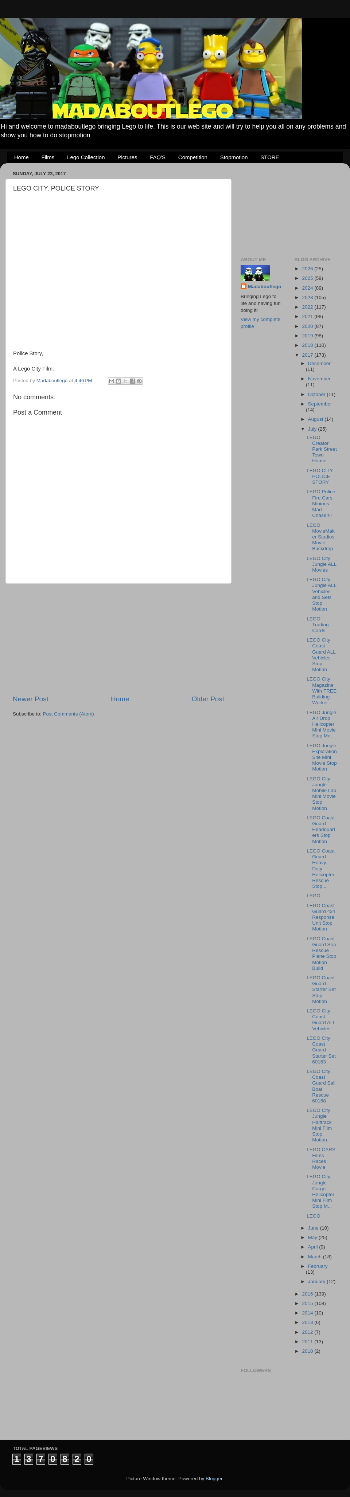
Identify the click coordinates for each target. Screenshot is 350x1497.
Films (48, 157)
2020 (308, 326)
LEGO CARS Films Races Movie (321, 1158)
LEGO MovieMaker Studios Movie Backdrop (321, 537)
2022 (308, 307)
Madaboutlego (264, 286)
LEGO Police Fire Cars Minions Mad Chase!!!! (321, 503)
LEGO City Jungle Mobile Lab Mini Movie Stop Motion (321, 793)
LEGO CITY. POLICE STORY (320, 476)
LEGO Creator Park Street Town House (322, 449)
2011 (308, 1341)
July (313, 429)
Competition (192, 157)
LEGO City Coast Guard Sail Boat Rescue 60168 (321, 1086)
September (320, 404)
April (313, 1247)
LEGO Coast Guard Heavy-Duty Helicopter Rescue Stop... (321, 868)
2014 (308, 1313)
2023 (308, 297)
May (313, 1237)
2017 (308, 355)
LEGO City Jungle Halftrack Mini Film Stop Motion (319, 1125)
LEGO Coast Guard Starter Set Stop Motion (321, 989)
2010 (308, 1351)
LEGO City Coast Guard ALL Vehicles (321, 1019)
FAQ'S (158, 157)
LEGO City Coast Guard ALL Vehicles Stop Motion (321, 654)
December (319, 363)
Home (21, 157)
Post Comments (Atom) (68, 714)
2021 (308, 316)
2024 (308, 288)
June (314, 1228)
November (319, 378)
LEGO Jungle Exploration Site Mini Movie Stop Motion (322, 757)
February (318, 1266)
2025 (308, 278)
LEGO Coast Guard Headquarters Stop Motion (321, 829)
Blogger (214, 1478)
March (315, 1256)
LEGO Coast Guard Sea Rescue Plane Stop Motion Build (321, 953)
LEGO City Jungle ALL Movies (321, 564)
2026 (308, 268)
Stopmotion (234, 157)
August (316, 419)
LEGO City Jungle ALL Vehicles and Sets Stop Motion (321, 594)
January (317, 1281)
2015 (308, 1303)
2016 (308, 1294)
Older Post (208, 699)
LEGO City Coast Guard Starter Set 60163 (321, 1050)
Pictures (127, 157)
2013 (308, 1322)
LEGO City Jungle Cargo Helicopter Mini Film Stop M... (320, 1191)
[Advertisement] (118, 639)
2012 (308, 1332)
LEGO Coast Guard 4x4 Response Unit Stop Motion (321, 917)
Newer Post (30, 699)
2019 (308, 335)
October (317, 394)
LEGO (313, 895)
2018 (308, 345)
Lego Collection (86, 157)
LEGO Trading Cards (317, 624)
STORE (269, 157)
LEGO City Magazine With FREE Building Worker (322, 690)
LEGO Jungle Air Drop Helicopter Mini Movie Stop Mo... (321, 724)
